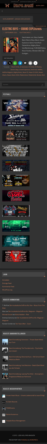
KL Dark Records (11, 402)
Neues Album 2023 (13, 75)
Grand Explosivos (24, 70)
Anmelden (5, 280)
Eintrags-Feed (6, 283)
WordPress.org (7, 290)
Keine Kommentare (41, 26)
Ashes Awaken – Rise (22, 315)
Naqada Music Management (15, 421)
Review (39, 75)
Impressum (14, 1)
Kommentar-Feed (8, 287)
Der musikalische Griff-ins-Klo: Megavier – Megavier (25, 311)
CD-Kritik (31, 67)
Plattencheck (25, 32)
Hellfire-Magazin (7, 72)
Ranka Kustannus (12, 414)
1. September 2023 (10, 32)
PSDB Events (10, 408)
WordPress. (34, 440)
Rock (43, 75)
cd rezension (24, 67)
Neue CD (25, 72)
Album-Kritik (15, 67)
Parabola (24, 440)
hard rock (34, 70)
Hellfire (40, 70)
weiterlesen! (8, 58)
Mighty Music (18, 72)
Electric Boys (15, 70)
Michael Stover (7, 315)
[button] (5, 63)
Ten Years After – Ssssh (23, 324)
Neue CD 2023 (33, 72)
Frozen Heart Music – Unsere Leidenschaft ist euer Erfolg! (25, 395)
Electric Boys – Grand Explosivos (22, 29)
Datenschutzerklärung (28, 1)
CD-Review (38, 67)
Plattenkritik (32, 75)
